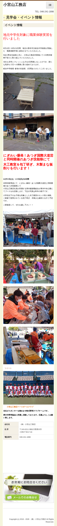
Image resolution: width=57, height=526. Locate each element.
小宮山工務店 (14, 5)
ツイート (8, 368)
